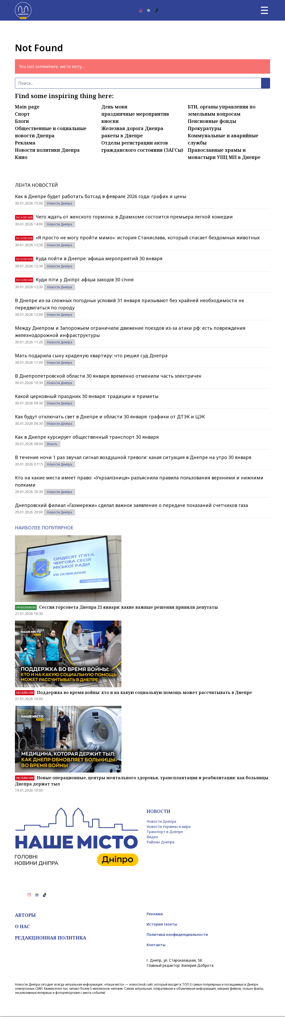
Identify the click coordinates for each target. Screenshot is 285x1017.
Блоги (22, 121)
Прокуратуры (204, 128)
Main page (27, 107)
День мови (114, 107)
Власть (52, 444)
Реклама (25, 143)
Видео (152, 836)
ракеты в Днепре (122, 135)
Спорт (22, 114)
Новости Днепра (59, 203)
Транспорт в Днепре (165, 831)
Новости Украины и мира (169, 826)
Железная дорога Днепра (132, 128)
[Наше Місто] (23, 10)
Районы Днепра (160, 842)
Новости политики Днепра (47, 150)
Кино (21, 157)
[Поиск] (138, 83)
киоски (110, 121)
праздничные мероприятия (135, 114)
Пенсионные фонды (212, 121)
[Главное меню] (264, 10)
